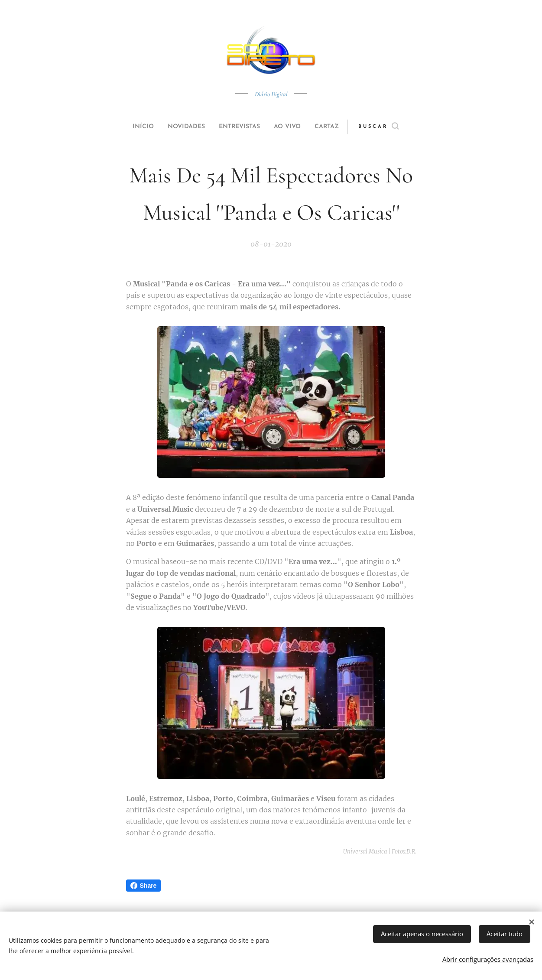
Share (143, 885)
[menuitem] (133, 127)
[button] (395, 127)
